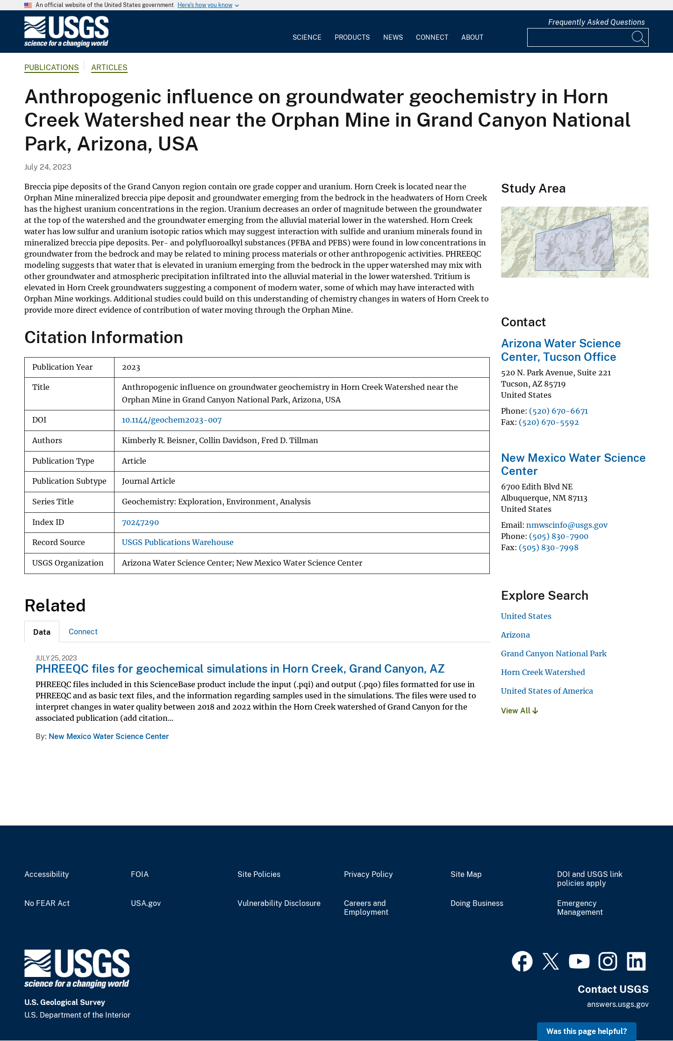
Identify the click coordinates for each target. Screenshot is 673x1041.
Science (307, 37)
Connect (432, 37)
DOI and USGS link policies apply (590, 879)
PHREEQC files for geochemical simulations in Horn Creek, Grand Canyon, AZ (240, 668)
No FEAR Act (47, 903)
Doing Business (477, 903)
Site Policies (258, 874)
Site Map (466, 874)
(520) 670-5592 (550, 422)
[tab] (41, 631)
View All (519, 710)
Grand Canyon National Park (554, 653)
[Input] (588, 37)
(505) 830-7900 (558, 536)
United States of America (547, 691)
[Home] (66, 45)
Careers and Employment (366, 908)
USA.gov (146, 903)
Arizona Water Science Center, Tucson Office (561, 350)
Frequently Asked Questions (596, 22)
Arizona (515, 634)
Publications (51, 67)
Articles (109, 67)
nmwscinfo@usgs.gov (567, 525)
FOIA (140, 874)
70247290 (140, 522)
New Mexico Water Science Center (109, 736)
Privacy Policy (368, 874)
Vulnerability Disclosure (279, 903)
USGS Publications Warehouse (178, 542)
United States (526, 616)
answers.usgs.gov (618, 1004)
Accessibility (46, 874)
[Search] (639, 37)
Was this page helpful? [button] (586, 1031)
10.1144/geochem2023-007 (172, 420)
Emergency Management (580, 908)
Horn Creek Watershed (543, 672)
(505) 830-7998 (549, 547)
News (393, 37)
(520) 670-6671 (558, 411)
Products (352, 37)
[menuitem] (307, 32)
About (472, 37)
